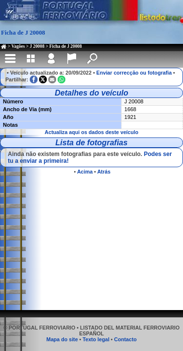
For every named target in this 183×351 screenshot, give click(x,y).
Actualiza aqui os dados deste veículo (92, 132)
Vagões (18, 46)
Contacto (125, 339)
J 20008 (37, 46)
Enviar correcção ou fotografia (134, 73)
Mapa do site (62, 339)
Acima (85, 172)
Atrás (103, 172)
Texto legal (95, 339)
